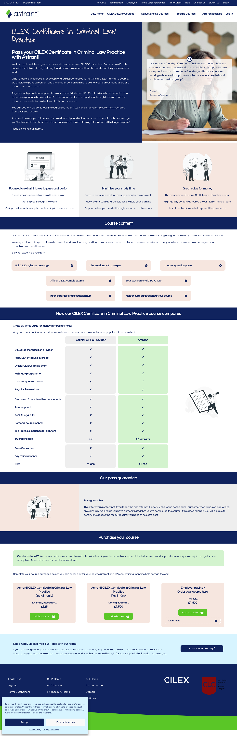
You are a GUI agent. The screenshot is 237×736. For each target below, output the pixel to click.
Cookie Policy (35, 730)
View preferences (65, 722)
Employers (131, 3)
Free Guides (175, 3)
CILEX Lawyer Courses (120, 14)
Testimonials (116, 3)
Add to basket (44, 622)
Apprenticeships (212, 14)
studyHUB (214, 3)
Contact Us (199, 3)
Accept (24, 722)
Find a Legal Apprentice (153, 3)
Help (187, 3)
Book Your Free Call (200, 655)
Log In (229, 14)
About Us (101, 3)
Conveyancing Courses (155, 14)
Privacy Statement (51, 730)
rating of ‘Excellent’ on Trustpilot (106, 113)
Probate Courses (185, 14)
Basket (226, 3)
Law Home (97, 14)
